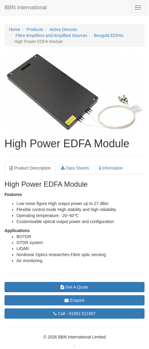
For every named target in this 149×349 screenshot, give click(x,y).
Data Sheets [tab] (75, 168)
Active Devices (63, 29)
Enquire (74, 300)
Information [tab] (111, 168)
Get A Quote (74, 287)
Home (14, 29)
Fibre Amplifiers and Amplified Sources (51, 35)
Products (34, 29)
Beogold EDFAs (108, 35)
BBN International (25, 8)
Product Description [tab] (30, 168)
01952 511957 (74, 313)
